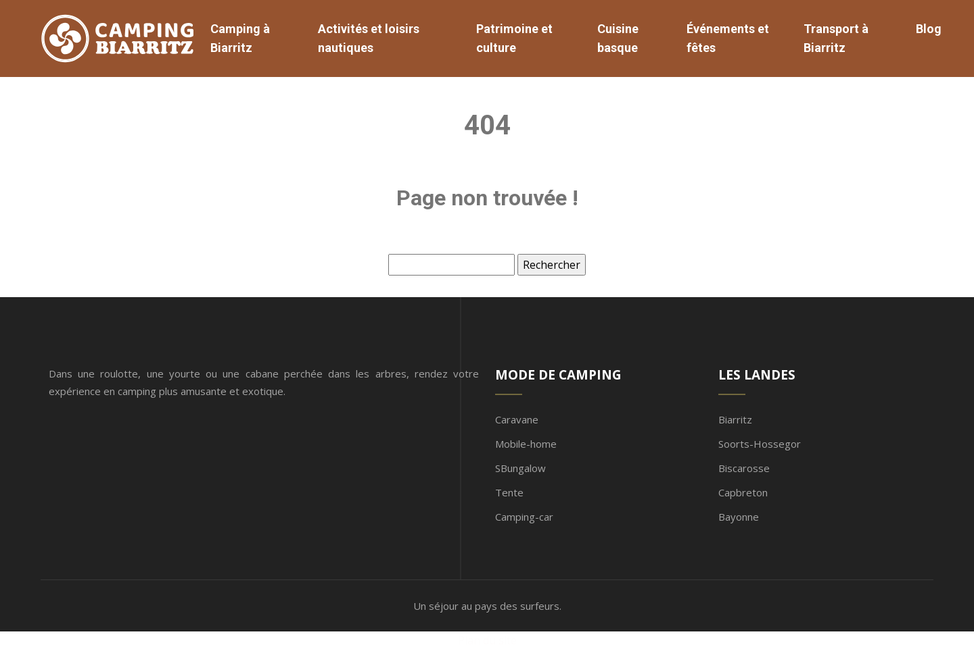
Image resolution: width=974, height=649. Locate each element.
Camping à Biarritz (240, 38)
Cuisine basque (618, 38)
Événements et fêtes (728, 38)
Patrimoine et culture (514, 38)
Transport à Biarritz (836, 38)
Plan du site (487, 640)
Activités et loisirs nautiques (368, 38)
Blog (929, 29)
